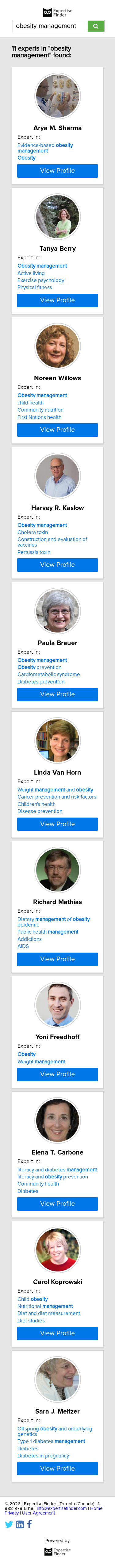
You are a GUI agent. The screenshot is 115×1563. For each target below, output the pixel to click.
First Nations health (39, 437)
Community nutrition (40, 430)
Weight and (55, 820)
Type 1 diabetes (51, 1508)
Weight (41, 1098)
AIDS (23, 982)
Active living (31, 287)
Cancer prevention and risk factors (56, 827)
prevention (39, 692)
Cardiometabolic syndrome (48, 700)
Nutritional (45, 1368)
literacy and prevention (52, 1233)
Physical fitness (34, 302)
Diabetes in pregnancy (43, 1523)
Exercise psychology (40, 295)
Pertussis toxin (33, 577)
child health (30, 422)
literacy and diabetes (57, 1225)
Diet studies (31, 1382)
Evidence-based (45, 148)
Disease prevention (39, 842)
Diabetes (27, 1247)
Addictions (29, 975)
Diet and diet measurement (48, 1375)
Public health (47, 968)
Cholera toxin (32, 557)
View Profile (57, 185)
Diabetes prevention (40, 707)
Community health (38, 1240)
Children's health (36, 835)
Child (32, 1361)
